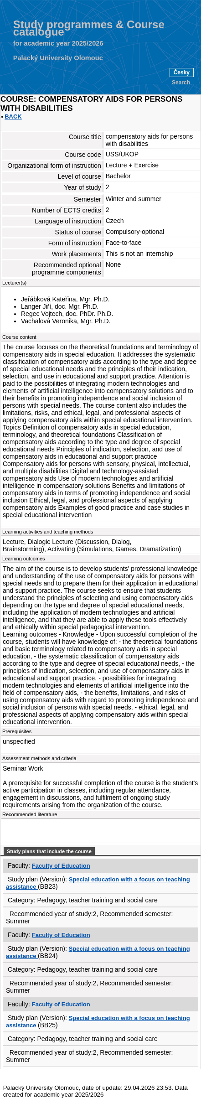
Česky (182, 72)
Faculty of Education (61, 865)
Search (181, 82)
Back (13, 116)
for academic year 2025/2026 (58, 43)
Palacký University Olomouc (58, 58)
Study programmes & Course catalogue (89, 28)
